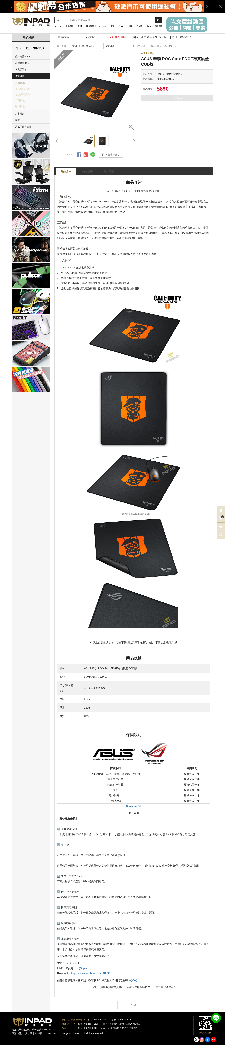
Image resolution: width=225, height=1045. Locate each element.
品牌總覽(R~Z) (22, 63)
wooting (57, 26)
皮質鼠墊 (20, 100)
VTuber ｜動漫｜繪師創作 (175, 37)
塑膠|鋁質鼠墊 (23, 88)
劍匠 (130, 26)
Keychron (102, 26)
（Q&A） (133, 980)
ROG (79, 26)
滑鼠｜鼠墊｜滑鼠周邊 (30, 48)
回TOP (134, 1004)
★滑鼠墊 (19, 76)
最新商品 (63, 37)
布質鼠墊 (20, 82)
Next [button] (206, 6)
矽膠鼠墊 (20, 106)
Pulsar (121, 26)
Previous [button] (13, 6)
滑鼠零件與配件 (23, 126)
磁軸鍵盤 (159, 26)
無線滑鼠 (69, 26)
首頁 (63, 46)
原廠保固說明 (134, 806)
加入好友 (216, 1018)
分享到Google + (85, 154)
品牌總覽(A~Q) (23, 56)
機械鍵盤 (90, 26)
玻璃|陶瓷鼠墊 (23, 94)
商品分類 (25, 37)
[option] (109, 6)
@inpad (83, 968)
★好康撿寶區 (117, 37)
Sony (149, 26)
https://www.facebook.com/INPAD (90, 973)
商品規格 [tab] (87, 171)
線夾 (17, 120)
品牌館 (90, 37)
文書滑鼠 (19, 113)
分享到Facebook (79, 154)
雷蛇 (112, 26)
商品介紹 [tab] (66, 171)
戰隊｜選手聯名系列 (144, 37)
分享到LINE (92, 154)
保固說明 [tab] (109, 171)
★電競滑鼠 (21, 69)
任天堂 (139, 26)
